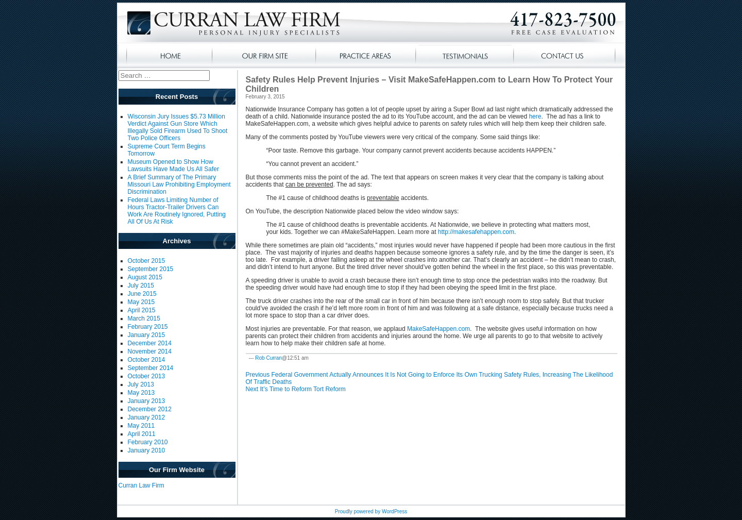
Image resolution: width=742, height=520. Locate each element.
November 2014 (150, 351)
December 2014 (150, 343)
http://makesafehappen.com (476, 232)
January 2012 (146, 417)
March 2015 (144, 318)
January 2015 (146, 335)
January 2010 (146, 450)
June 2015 (142, 293)
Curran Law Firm (141, 485)
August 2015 (145, 277)
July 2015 (141, 285)
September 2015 (151, 269)
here (535, 116)
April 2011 (142, 434)
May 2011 (141, 425)
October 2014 (146, 359)
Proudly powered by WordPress (371, 511)
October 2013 (146, 376)
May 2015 (141, 302)
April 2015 (142, 310)
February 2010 (148, 442)
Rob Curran (268, 358)
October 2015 (146, 260)
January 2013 (146, 401)
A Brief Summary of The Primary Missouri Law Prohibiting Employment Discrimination (179, 184)
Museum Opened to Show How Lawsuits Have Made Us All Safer (173, 165)
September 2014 (151, 368)
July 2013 (141, 384)
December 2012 (150, 409)
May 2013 (141, 392)
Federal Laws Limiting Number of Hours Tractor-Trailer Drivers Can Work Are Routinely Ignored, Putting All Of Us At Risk (177, 210)
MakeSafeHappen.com (438, 328)
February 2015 (148, 326)
